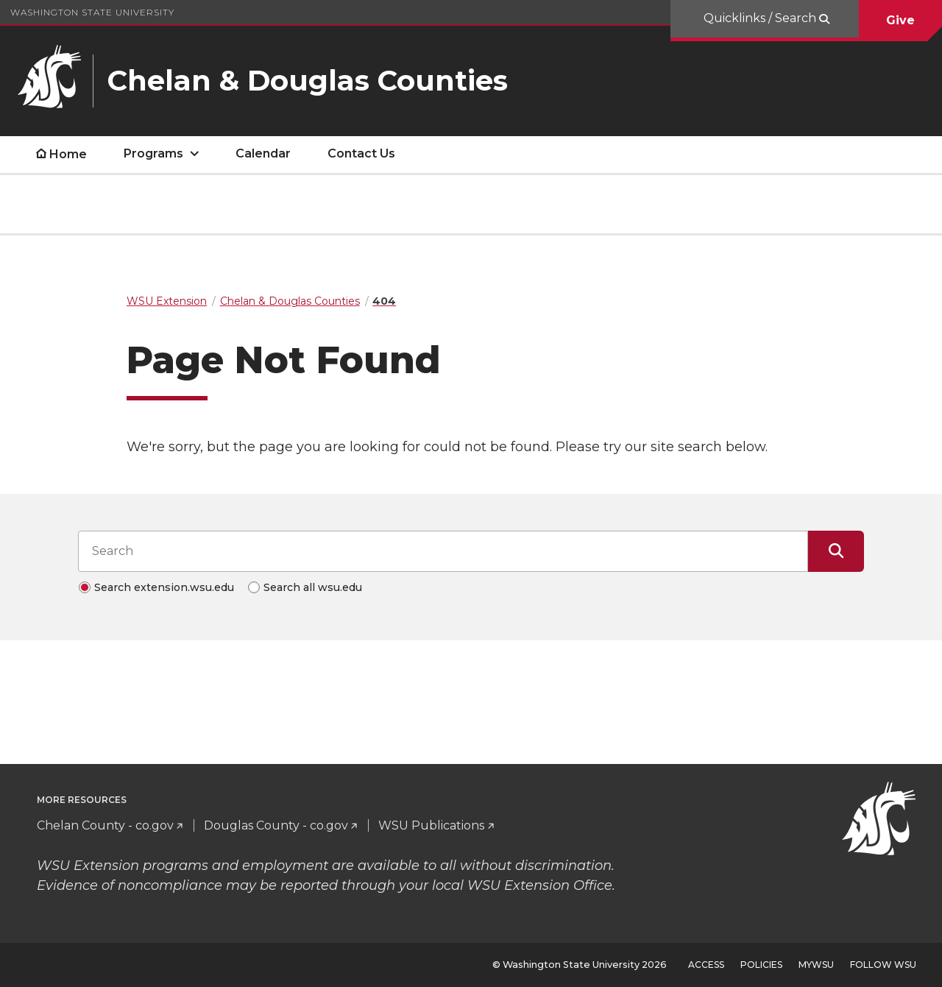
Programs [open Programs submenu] (153, 153)
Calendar (263, 153)
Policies (761, 964)
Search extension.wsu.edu (164, 587)
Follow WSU (883, 964)
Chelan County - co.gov (105, 825)
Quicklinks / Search (761, 18)
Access (706, 964)
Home (68, 154)
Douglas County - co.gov (276, 825)
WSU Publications (431, 825)
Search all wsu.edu (312, 587)
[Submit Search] (836, 551)
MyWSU (816, 964)
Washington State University (92, 12)
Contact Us (361, 153)
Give (900, 20)
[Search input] (443, 551)
